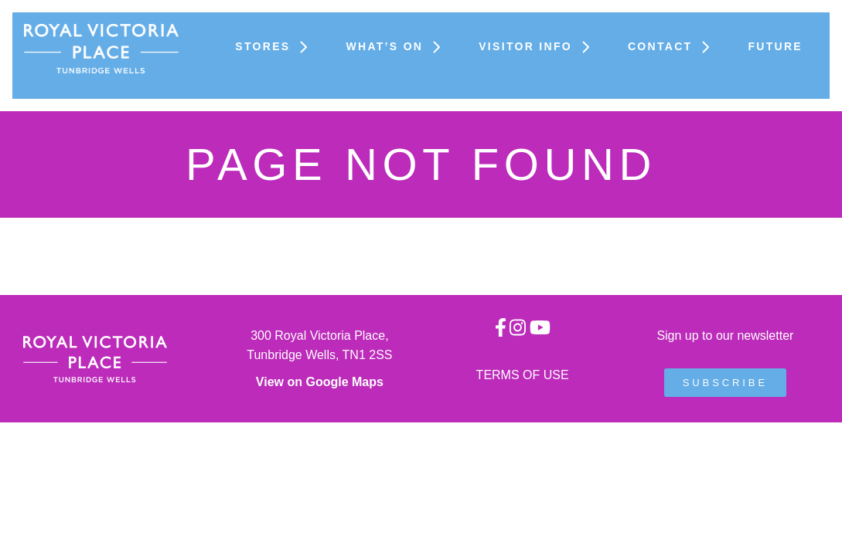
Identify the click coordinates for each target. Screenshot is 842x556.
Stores (275, 46)
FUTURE (775, 46)
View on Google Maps (320, 381)
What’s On (397, 46)
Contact (673, 46)
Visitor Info (538, 46)
